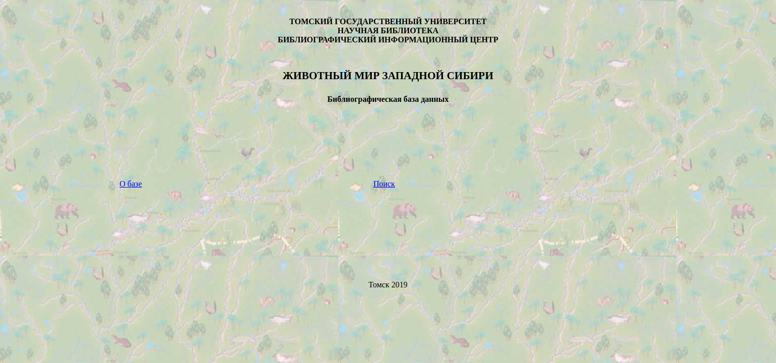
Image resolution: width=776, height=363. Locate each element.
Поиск (384, 183)
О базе (131, 183)
